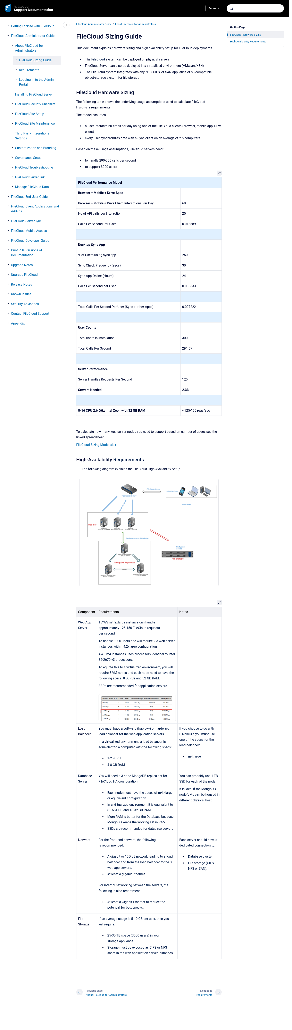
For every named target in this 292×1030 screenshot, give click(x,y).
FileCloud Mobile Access (29, 231)
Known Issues (21, 294)
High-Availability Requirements (248, 41)
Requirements (29, 70)
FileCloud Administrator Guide (33, 36)
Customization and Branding (35, 148)
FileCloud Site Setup (29, 114)
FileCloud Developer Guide (30, 241)
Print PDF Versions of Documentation (26, 252)
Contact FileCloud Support (30, 314)
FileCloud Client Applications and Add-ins (35, 208)
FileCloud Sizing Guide (35, 60)
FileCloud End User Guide (29, 197)
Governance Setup (28, 158)
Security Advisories (25, 304)
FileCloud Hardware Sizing (245, 34)
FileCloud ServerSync (26, 221)
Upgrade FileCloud (24, 275)
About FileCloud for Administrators (29, 48)
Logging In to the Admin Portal (36, 82)
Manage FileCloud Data (32, 187)
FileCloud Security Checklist (35, 104)
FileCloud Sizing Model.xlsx (96, 445)
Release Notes (21, 284)
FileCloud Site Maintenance (35, 123)
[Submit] (231, 8)
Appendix (18, 323)
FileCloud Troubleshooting (34, 167)
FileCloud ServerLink (30, 177)
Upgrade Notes (22, 265)
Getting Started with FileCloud (33, 26)
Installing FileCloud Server (34, 94)
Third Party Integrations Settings (32, 135)
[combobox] (255, 8)
